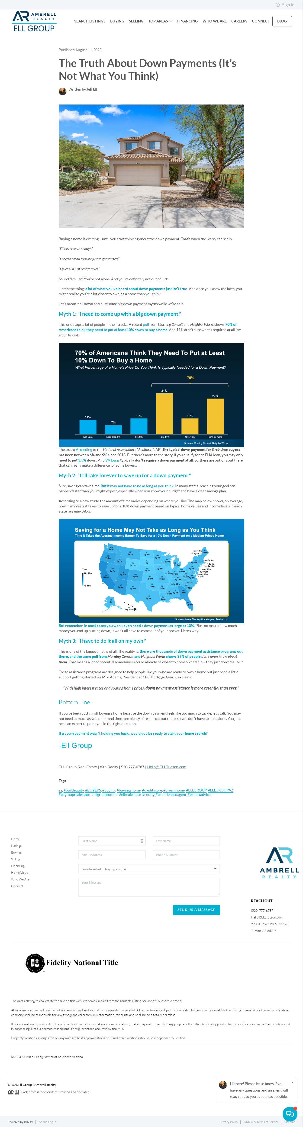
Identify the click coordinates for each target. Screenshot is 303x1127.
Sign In (285, 5)
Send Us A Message (196, 910)
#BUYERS (93, 790)
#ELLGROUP (196, 790)
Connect (17, 886)
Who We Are (20, 879)
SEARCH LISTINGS (90, 21)
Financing (18, 866)
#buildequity (74, 790)
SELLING (136, 21)
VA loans (112, 460)
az (60, 790)
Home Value (19, 872)
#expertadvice (199, 794)
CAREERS (239, 21)
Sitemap (289, 1122)
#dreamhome (174, 790)
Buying (16, 852)
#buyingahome (129, 790)
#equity (148, 794)
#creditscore (152, 790)
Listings (16, 846)
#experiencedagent (171, 794)
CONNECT (261, 21)
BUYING (117, 21)
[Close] (292, 1082)
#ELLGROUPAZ (220, 790)
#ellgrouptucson (104, 794)
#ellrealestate (130, 794)
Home (15, 839)
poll (146, 324)
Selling (15, 859)
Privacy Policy (228, 1122)
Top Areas (160, 21)
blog (282, 21)
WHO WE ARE (215, 21)
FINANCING (187, 21)
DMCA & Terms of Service (261, 1122)
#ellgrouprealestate (74, 794)
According (84, 449)
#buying (108, 790)
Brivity (28, 1122)
